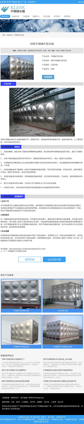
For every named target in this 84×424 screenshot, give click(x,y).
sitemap (81, 2)
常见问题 (46, 16)
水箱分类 (15, 16)
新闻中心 (36, 16)
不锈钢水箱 (14, 2)
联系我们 (67, 16)
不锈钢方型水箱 (19, 35)
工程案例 (25, 16)
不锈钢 (62, 50)
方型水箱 (68, 50)
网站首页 (5, 16)
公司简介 (56, 16)
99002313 (15, 398)
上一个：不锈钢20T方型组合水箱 (13, 251)
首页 (3, 35)
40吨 (58, 50)
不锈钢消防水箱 (8, 147)
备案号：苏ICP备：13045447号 (53, 417)
